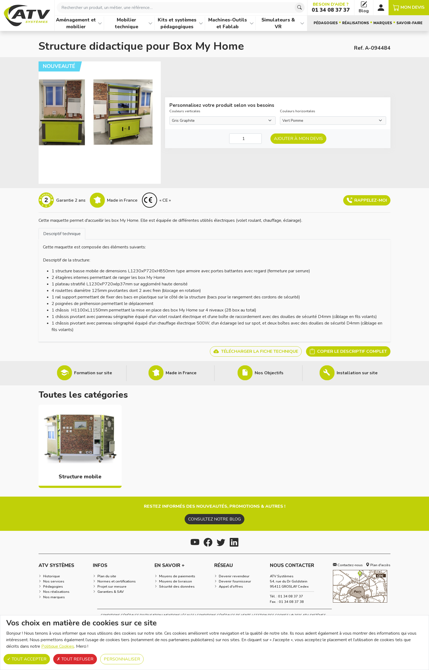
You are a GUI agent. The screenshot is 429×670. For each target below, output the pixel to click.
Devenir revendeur (234, 576)
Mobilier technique (126, 23)
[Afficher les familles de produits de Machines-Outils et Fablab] (251, 23)
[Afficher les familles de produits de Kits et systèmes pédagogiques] (201, 23)
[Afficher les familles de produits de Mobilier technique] (150, 23)
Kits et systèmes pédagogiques (177, 23)
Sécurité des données (177, 586)
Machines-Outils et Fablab (227, 23)
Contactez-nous (348, 565)
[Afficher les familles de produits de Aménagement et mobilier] (100, 23)
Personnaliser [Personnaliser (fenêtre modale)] (122, 659)
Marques (382, 23)
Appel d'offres (231, 586)
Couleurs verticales (184, 111)
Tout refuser (75, 659)
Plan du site (106, 576)
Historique (51, 576)
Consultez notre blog (214, 519)
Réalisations (355, 23)
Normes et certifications (116, 581)
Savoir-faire (409, 23)
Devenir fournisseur (235, 581)
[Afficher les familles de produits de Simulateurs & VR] (302, 23)
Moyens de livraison (175, 581)
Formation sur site (93, 373)
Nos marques (54, 597)
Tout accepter (26, 659)
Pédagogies (326, 23)
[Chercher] (299, 8)
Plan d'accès (378, 565)
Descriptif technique (62, 234)
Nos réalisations (56, 591)
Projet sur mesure (112, 586)
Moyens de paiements (177, 576)
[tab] (62, 233)
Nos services (53, 581)
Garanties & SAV (110, 591)
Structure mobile (80, 476)
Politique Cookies (57, 646)
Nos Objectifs (269, 373)
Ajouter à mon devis (298, 139)
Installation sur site (357, 373)
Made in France (181, 373)
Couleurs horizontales (297, 111)
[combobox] (181, 7)
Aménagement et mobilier (76, 23)
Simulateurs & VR (278, 23)
